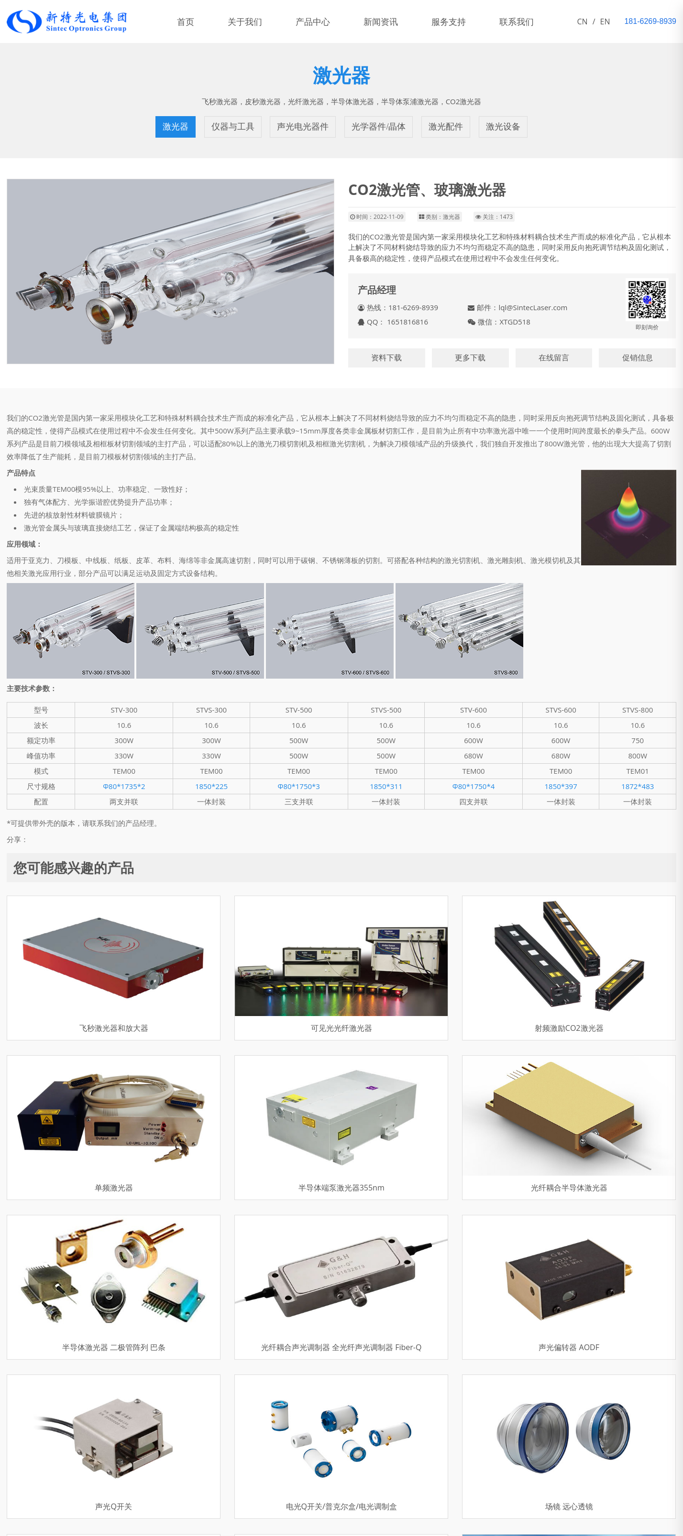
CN (582, 21)
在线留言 (554, 358)
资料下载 (386, 358)
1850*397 (560, 786)
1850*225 (211, 786)
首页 (185, 21)
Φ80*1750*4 (473, 786)
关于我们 (245, 21)
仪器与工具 (232, 126)
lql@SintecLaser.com (532, 307)
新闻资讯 (381, 21)
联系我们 (516, 21)
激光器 (175, 126)
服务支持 (448, 21)
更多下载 (470, 358)
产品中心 (313, 21)
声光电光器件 (303, 126)
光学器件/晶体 (379, 126)
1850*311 (386, 786)
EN (605, 21)
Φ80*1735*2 (124, 786)
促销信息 (637, 358)
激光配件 (446, 126)
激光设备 (503, 126)
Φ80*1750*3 (298, 786)
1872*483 (637, 786)
